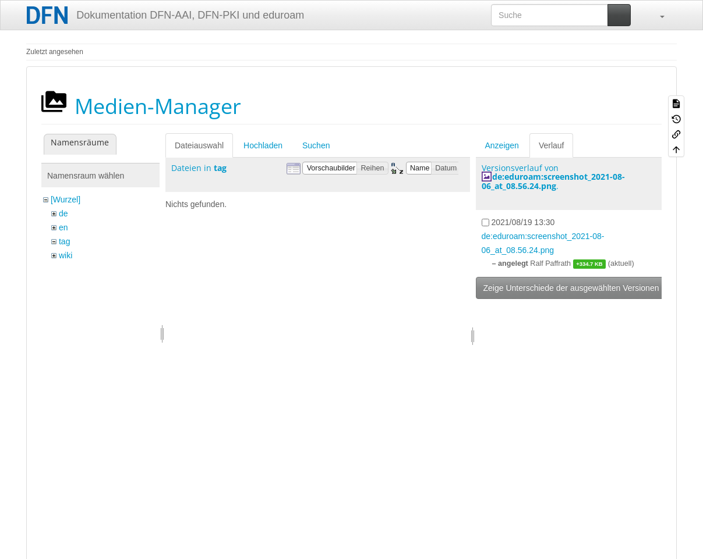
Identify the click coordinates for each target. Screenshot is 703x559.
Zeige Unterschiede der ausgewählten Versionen (571, 288)
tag (64, 241)
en (63, 227)
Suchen (316, 145)
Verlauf (551, 145)
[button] (656, 15)
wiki (65, 255)
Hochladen (262, 145)
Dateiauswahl (199, 145)
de (63, 213)
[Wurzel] (65, 199)
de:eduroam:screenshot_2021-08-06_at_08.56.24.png (553, 181)
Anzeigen (502, 145)
